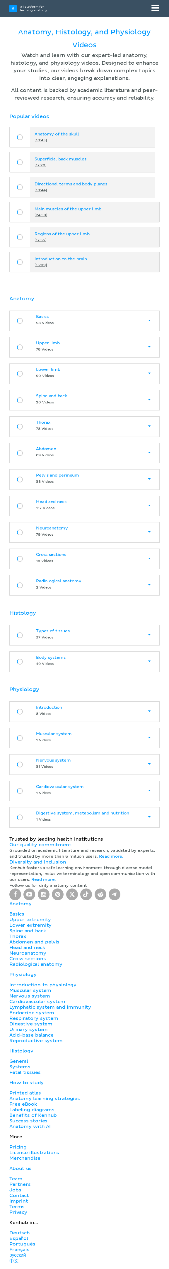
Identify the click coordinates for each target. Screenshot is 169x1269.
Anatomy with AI (30, 1126)
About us (20, 1168)
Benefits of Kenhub (33, 1115)
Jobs (15, 1190)
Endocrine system (31, 1012)
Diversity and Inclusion (37, 862)
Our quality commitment (40, 844)
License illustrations (34, 1152)
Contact (19, 1195)
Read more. (111, 856)
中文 (14, 1261)
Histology (21, 1051)
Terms (17, 1206)
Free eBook (23, 1104)
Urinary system (28, 1029)
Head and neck (27, 947)
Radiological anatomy (35, 964)
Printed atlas (25, 1093)
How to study (26, 1082)
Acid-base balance (31, 1035)
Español (18, 1238)
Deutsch (19, 1233)
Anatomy (20, 903)
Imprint (18, 1201)
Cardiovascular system (37, 1001)
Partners (20, 1184)
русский (17, 1255)
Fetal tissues (25, 1072)
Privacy (18, 1212)
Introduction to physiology (42, 985)
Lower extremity (30, 925)
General (18, 1061)
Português (22, 1244)
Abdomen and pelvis (34, 942)
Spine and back (27, 930)
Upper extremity (30, 919)
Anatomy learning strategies (44, 1098)
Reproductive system (36, 1040)
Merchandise (24, 1158)
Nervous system (29, 996)
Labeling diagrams (31, 1109)
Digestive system (30, 1024)
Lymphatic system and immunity (50, 1007)
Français (19, 1249)
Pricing (18, 1147)
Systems (19, 1067)
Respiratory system (33, 1018)
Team (15, 1178)
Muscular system (30, 990)
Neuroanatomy (27, 953)
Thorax (17, 936)
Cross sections (27, 958)
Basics (16, 914)
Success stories (28, 1121)
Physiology (22, 974)
